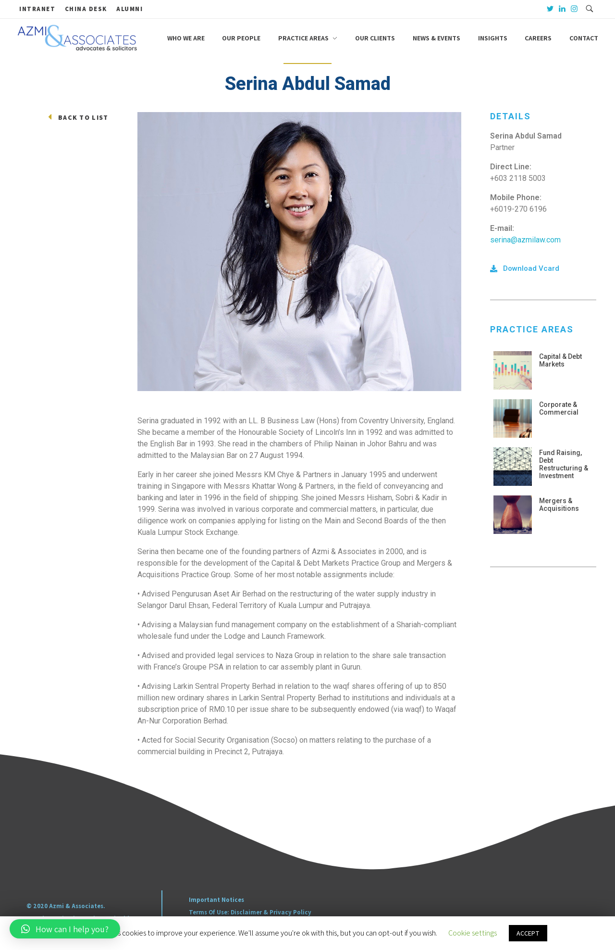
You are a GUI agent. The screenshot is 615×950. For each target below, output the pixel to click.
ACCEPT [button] (528, 933)
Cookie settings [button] (472, 933)
